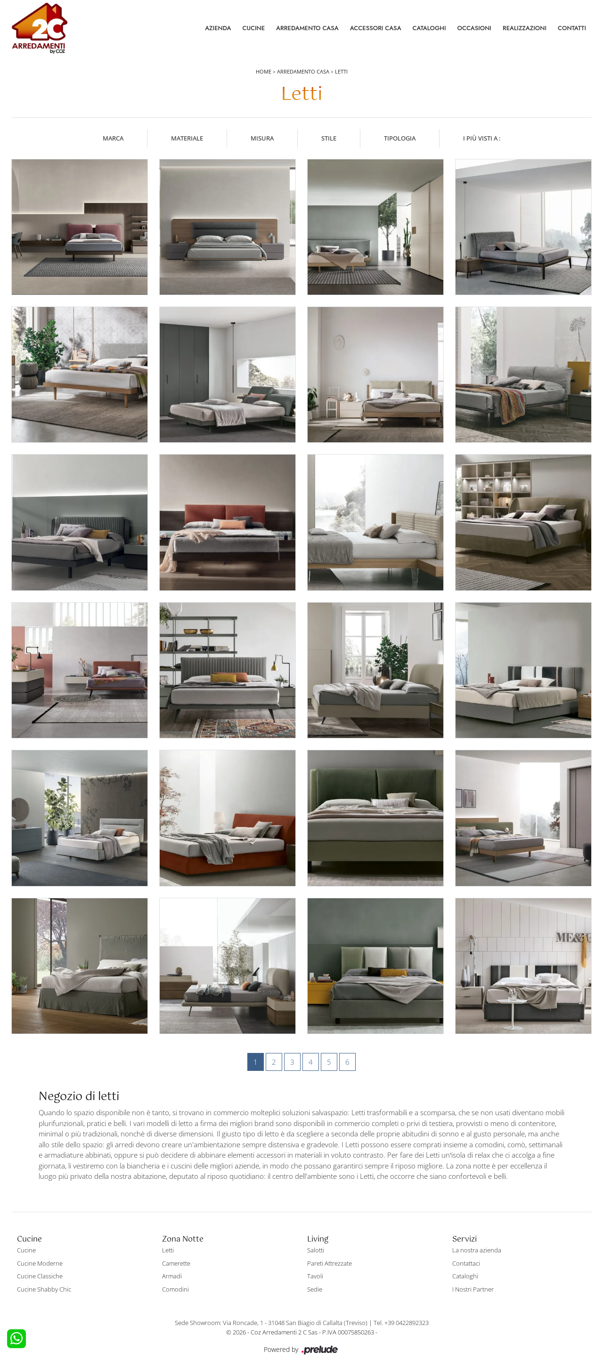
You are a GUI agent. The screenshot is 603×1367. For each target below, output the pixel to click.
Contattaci (466, 1263)
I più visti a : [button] (481, 138)
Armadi (172, 1276)
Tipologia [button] (400, 138)
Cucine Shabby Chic (44, 1289)
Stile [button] (328, 138)
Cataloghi (429, 28)
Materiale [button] (187, 138)
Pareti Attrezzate (329, 1263)
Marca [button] (113, 138)
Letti (341, 71)
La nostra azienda (476, 1250)
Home (263, 71)
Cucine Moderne (40, 1263)
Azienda (218, 28)
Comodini (175, 1289)
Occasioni (474, 28)
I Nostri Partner (473, 1289)
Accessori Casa (375, 28)
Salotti (315, 1250)
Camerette (176, 1263)
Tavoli (315, 1276)
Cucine (253, 28)
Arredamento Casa (307, 28)
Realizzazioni (524, 28)
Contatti (572, 28)
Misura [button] (262, 138)
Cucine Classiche (40, 1276)
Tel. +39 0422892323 (401, 1322)
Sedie (314, 1289)
